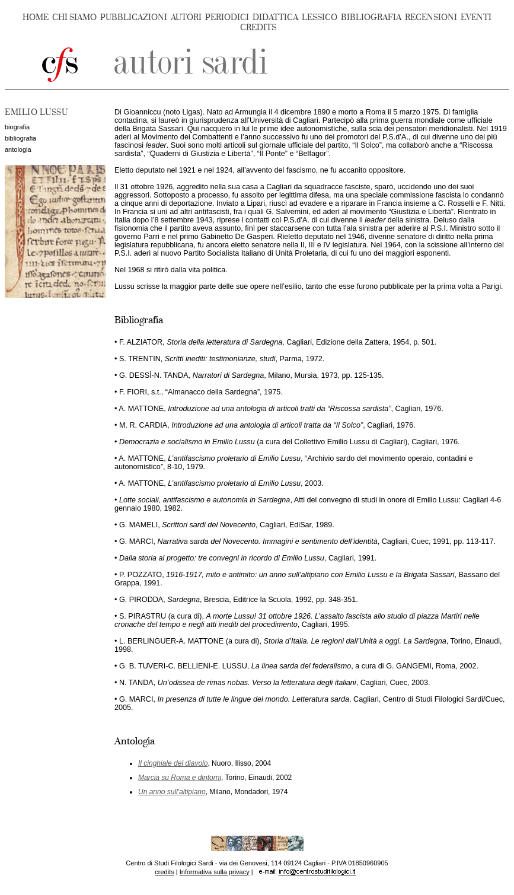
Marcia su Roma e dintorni (179, 777)
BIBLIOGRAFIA (371, 17)
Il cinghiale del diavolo (172, 763)
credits (164, 871)
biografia (17, 126)
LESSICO (319, 17)
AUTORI (186, 17)
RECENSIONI (431, 17)
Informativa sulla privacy (215, 871)
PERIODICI (227, 17)
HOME (36, 17)
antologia (18, 149)
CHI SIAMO (74, 17)
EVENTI (476, 17)
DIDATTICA (275, 17)
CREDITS (258, 28)
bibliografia (20, 138)
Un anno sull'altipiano (172, 792)
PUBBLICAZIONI (133, 17)
